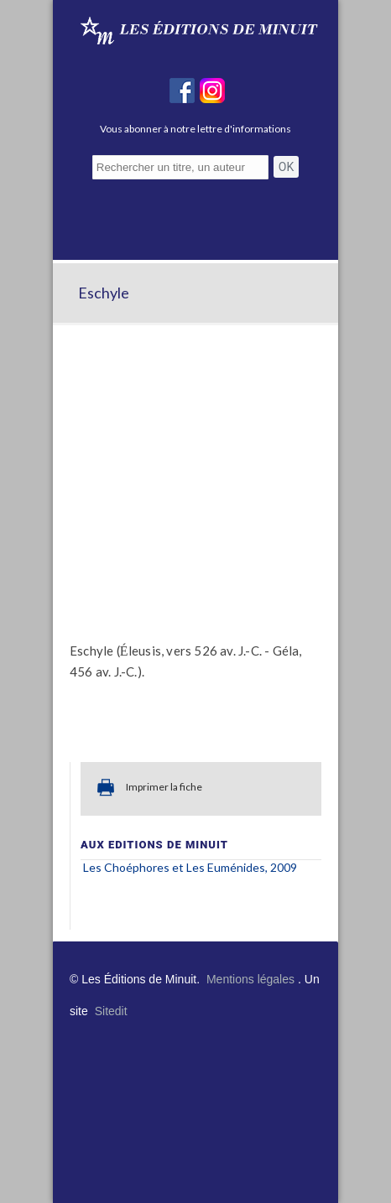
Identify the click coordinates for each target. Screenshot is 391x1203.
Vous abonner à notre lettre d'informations (195, 128)
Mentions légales (250, 979)
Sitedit (111, 1011)
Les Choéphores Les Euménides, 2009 (190, 867)
